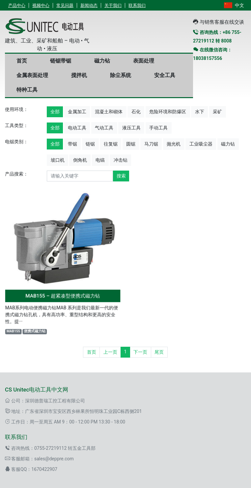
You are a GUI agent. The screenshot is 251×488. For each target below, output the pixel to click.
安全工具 (164, 75)
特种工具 (27, 90)
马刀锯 (151, 144)
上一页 (110, 352)
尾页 (159, 352)
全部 (55, 111)
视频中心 (40, 5)
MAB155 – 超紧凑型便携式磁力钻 (63, 294)
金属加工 (77, 111)
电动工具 (77, 127)
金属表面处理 (32, 75)
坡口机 (58, 160)
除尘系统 (120, 75)
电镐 (100, 160)
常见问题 (64, 5)
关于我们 (113, 5)
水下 (199, 111)
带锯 (72, 144)
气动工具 (104, 127)
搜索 (121, 175)
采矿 (217, 111)
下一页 (140, 352)
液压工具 (131, 127)
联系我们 (137, 5)
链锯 (90, 144)
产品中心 (16, 5)
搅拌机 (79, 75)
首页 (21, 61)
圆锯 (130, 144)
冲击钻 (120, 160)
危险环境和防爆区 (167, 111)
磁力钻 (102, 61)
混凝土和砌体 (109, 111)
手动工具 (158, 127)
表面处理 (143, 61)
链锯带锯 (60, 61)
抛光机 (174, 144)
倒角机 (80, 160)
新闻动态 (89, 5)
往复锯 (111, 144)
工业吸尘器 (200, 144)
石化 (136, 111)
